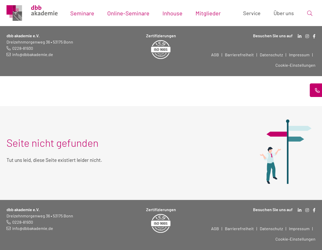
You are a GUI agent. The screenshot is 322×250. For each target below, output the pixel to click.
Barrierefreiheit (239, 54)
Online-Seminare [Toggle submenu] (128, 13)
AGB (215, 54)
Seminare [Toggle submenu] (82, 13)
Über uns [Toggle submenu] (284, 13)
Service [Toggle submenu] (252, 13)
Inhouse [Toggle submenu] (172, 13)
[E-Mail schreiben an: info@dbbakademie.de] (30, 54)
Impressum (299, 54)
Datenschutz (271, 54)
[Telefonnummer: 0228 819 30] (20, 48)
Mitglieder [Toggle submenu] (208, 13)
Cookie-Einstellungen (295, 65)
